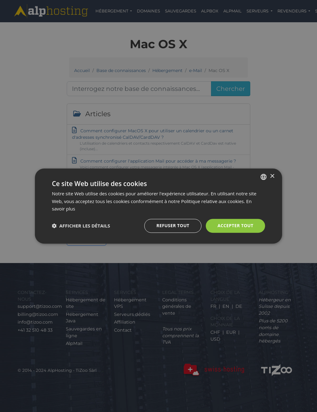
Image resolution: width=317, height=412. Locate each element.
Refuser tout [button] (172, 225)
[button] (81, 226)
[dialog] (158, 206)
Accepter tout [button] (235, 225)
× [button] (272, 176)
